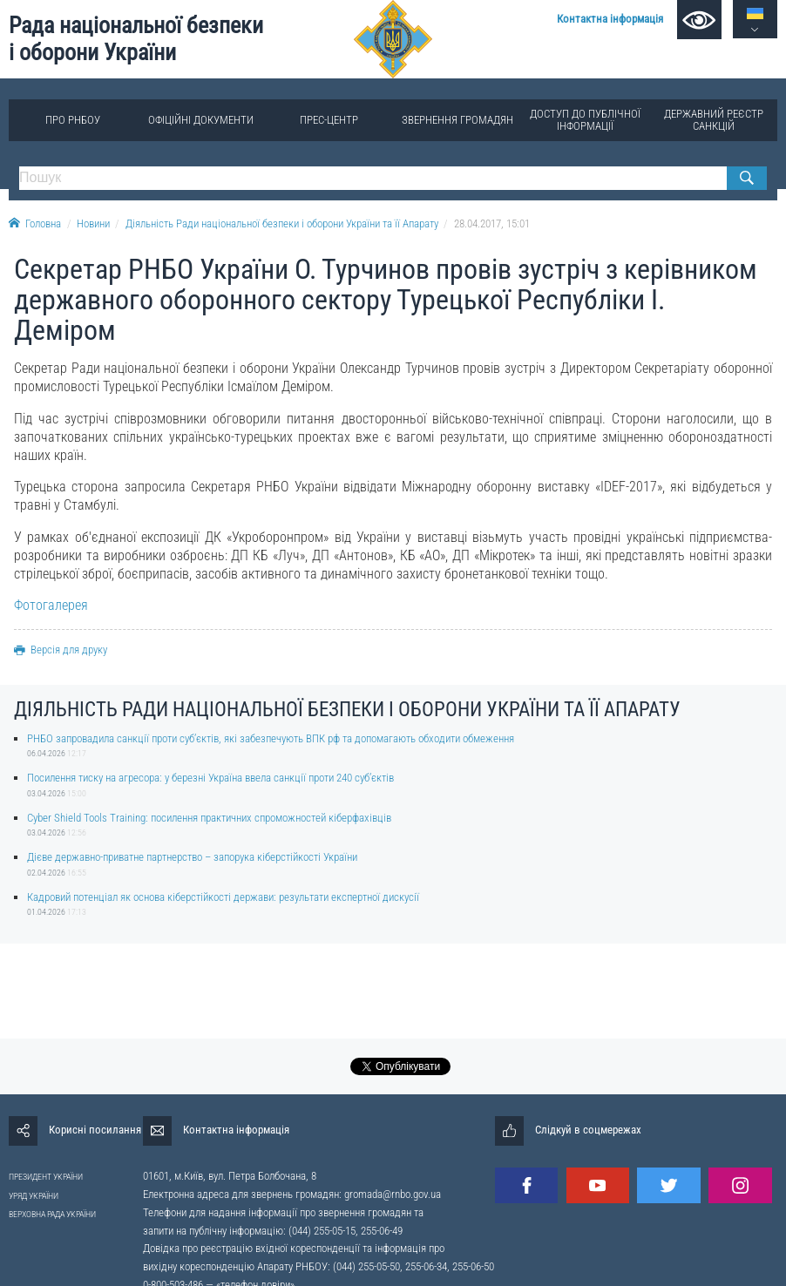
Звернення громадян (457, 119)
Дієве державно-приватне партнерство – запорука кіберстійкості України (192, 856)
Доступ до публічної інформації (585, 119)
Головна (35, 223)
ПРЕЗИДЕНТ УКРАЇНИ (46, 1176)
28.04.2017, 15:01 (492, 223)
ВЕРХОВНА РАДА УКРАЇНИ (52, 1214)
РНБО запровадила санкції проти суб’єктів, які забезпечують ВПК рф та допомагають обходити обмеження (270, 738)
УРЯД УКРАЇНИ (33, 1195)
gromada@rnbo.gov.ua (392, 1194)
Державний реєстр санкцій (713, 119)
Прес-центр (329, 119)
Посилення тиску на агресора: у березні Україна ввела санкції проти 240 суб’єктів (210, 777)
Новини (93, 223)
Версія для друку (60, 649)
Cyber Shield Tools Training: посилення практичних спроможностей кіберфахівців (209, 817)
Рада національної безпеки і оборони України (136, 38)
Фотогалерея (51, 605)
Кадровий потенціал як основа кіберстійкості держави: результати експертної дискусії (223, 897)
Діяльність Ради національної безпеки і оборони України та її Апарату (281, 223)
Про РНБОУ (72, 119)
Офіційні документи (201, 119)
